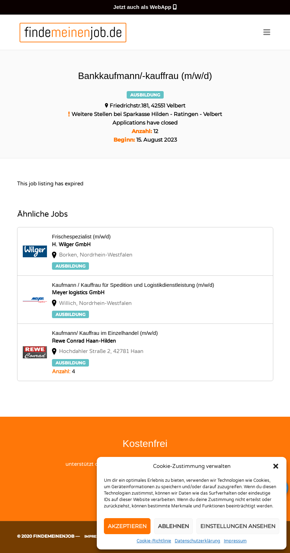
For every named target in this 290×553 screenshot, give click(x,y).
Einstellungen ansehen (237, 526)
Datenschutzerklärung (197, 540)
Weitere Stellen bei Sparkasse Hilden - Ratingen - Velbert (147, 114)
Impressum (235, 540)
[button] (275, 466)
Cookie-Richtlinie (154, 540)
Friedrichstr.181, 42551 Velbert (147, 105)
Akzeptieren (127, 526)
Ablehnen (173, 526)
